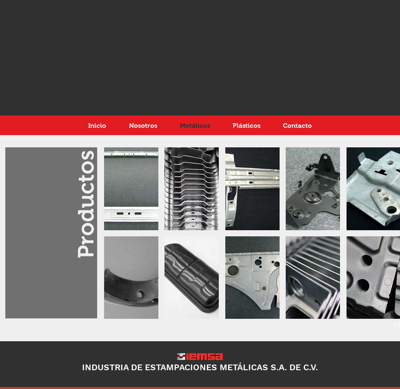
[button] (131, 188)
